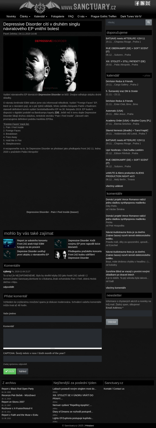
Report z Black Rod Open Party (18, 388)
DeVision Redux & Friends (119, 81)
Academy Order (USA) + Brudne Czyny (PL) (128, 120)
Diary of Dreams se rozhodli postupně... (73, 411)
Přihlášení (89, 426)
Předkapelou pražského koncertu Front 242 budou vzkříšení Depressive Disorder (85, 254)
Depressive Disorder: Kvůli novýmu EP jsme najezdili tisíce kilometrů (84, 243)
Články (25, 16)
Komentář (8, 326)
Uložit (9, 371)
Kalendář (40, 16)
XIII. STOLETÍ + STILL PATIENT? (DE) (125, 61)
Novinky (11, 16)
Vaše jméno (9, 313)
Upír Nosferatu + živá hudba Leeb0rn (125, 150)
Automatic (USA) (114, 110)
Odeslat (112, 322)
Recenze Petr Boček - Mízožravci (19, 395)
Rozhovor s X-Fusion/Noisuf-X (17, 408)
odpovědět (8, 287)
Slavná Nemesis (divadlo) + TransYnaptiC (127, 130)
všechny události (114, 186)
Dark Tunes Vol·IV (130, 16)
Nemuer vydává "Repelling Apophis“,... (72, 405)
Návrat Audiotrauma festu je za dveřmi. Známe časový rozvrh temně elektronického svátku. (128, 235)
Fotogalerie (57, 16)
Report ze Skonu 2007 (13, 402)
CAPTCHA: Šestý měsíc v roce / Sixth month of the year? (34, 353)
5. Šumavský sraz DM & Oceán (122, 91)
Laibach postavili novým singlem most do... (74, 388)
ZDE (57, 112)
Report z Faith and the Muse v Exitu (20, 415)
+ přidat (146, 75)
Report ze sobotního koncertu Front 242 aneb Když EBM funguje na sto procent (32, 243)
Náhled (22, 371)
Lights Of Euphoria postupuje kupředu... (73, 418)
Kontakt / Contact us (114, 388)
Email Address (114, 307)
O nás (82, 16)
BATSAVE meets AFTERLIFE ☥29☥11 (125, 38)
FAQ (71, 16)
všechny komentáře (116, 287)
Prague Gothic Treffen (104, 16)
